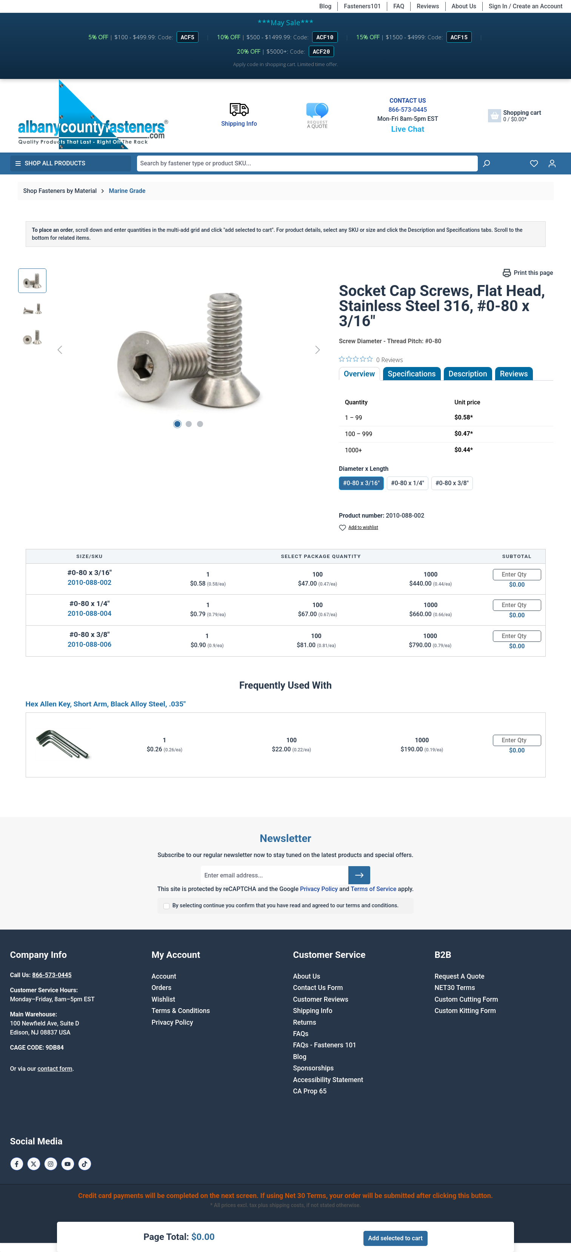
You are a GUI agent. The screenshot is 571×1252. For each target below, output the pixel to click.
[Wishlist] (534, 163)
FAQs (301, 1034)
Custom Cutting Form (466, 999)
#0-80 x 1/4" (407, 483)
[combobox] (307, 163)
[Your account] (552, 163)
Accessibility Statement (328, 1080)
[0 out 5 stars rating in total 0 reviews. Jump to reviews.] (371, 359)
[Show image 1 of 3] (177, 424)
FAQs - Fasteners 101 (325, 1045)
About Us (464, 6)
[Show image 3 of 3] (200, 424)
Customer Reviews (320, 999)
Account (164, 976)
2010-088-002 (89, 582)
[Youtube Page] (67, 1163)
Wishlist (163, 999)
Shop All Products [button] (50, 163)
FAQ (398, 6)
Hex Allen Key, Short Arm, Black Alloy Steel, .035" (106, 704)
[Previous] (59, 349)
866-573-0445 (407, 109)
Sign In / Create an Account (525, 6)
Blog (325, 6)
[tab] (468, 374)
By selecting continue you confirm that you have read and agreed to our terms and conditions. (285, 905)
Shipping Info (312, 1011)
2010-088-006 (89, 644)
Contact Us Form (318, 987)
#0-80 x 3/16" (361, 483)
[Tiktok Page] (84, 1163)
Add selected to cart (395, 1238)
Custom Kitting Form (465, 1011)
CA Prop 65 (310, 1091)
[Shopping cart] (514, 115)
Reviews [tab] (514, 373)
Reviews (428, 6)
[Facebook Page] (16, 1163)
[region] (171, 349)
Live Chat (407, 129)
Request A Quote (460, 976)
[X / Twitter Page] (33, 1163)
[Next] (317, 349)
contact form (54, 1068)
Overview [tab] (359, 373)
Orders (162, 987)
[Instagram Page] (50, 1163)
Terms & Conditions (181, 1011)
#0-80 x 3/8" (452, 483)
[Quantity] (517, 574)
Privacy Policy (319, 889)
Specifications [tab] (412, 373)
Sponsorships (313, 1068)
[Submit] (359, 875)
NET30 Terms (455, 987)
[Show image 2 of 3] (189, 424)
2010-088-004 (89, 613)
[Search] (486, 163)
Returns (304, 1022)
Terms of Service (373, 889)
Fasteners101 (362, 6)
